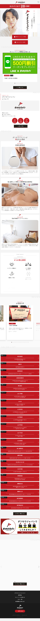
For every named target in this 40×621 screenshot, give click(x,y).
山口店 (17, 403)
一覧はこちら (20, 87)
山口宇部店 (17, 426)
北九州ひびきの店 (17, 462)
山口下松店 (17, 434)
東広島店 (17, 387)
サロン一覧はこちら (20, 513)
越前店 (17, 365)
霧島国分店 (17, 485)
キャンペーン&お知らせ (20, 597)
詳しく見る (21, 126)
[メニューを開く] (38, 2)
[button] (17, 83)
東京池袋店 (17, 358)
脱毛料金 (20, 595)
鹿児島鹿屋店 (17, 499)
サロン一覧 (20, 599)
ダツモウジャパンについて (20, 593)
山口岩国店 (17, 442)
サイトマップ (24, 615)
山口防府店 (17, 410)
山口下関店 (17, 395)
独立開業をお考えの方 (20, 601)
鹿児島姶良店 (17, 506)
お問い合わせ (20, 611)
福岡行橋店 (17, 456)
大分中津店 (17, 469)
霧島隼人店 (17, 492)
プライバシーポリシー (16, 615)
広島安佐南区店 (17, 379)
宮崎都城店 (17, 477)
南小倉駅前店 (17, 449)
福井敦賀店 (17, 371)
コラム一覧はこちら (20, 583)
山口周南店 (17, 418)
